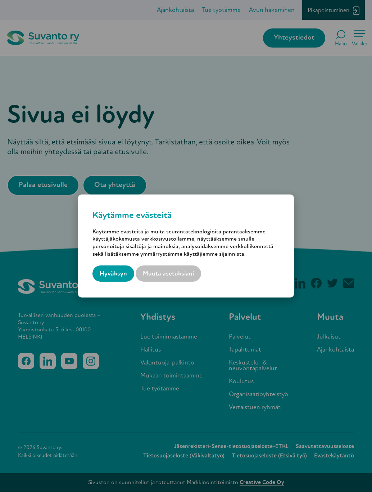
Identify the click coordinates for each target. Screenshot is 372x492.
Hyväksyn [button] (113, 273)
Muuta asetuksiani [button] (168, 273)
